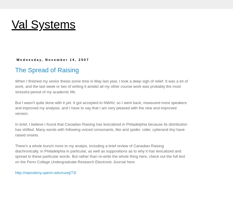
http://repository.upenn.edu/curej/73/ (45, 173)
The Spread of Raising (47, 70)
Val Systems (43, 24)
